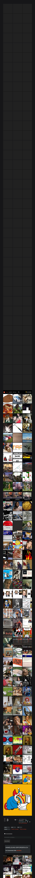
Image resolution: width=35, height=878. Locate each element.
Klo (18, 437)
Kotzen (5, 439)
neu (7, 2)
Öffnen (26, 875)
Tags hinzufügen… (23, 439)
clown (5, 437)
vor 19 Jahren (21, 429)
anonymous (21, 430)
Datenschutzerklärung (17, 867)
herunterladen (24, 432)
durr (12, 437)
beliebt (10, 2)
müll (14, 2)
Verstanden (17, 870)
